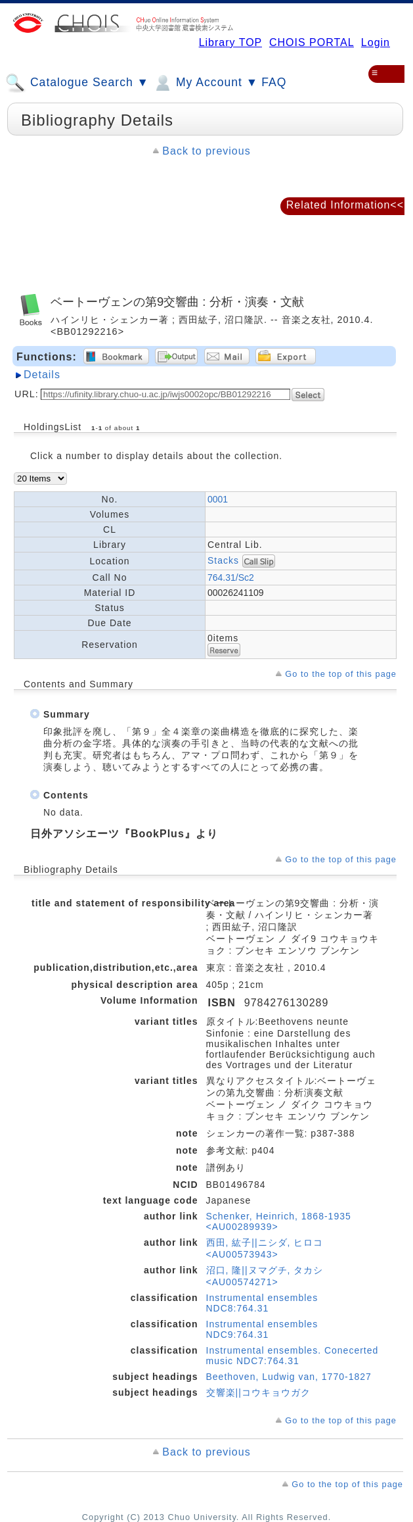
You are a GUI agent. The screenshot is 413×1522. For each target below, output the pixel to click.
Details (42, 374)
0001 (217, 499)
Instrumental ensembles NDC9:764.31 (262, 1329)
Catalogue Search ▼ (77, 83)
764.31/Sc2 (230, 577)
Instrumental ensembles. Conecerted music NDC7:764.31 (292, 1355)
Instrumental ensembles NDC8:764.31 (262, 1302)
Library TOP (230, 42)
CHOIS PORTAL (311, 42)
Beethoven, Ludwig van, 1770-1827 (289, 1376)
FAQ (273, 82)
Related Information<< (345, 204)
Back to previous (206, 151)
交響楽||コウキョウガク (258, 1392)
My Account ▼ (205, 83)
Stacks (223, 559)
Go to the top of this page (341, 674)
